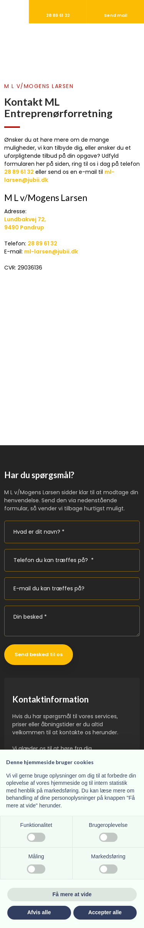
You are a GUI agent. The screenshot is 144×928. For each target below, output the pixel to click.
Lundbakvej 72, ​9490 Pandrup (25, 223)
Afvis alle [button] (39, 912)
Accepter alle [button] (105, 912)
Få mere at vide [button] (72, 894)
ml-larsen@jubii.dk (51, 251)
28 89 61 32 (19, 172)
